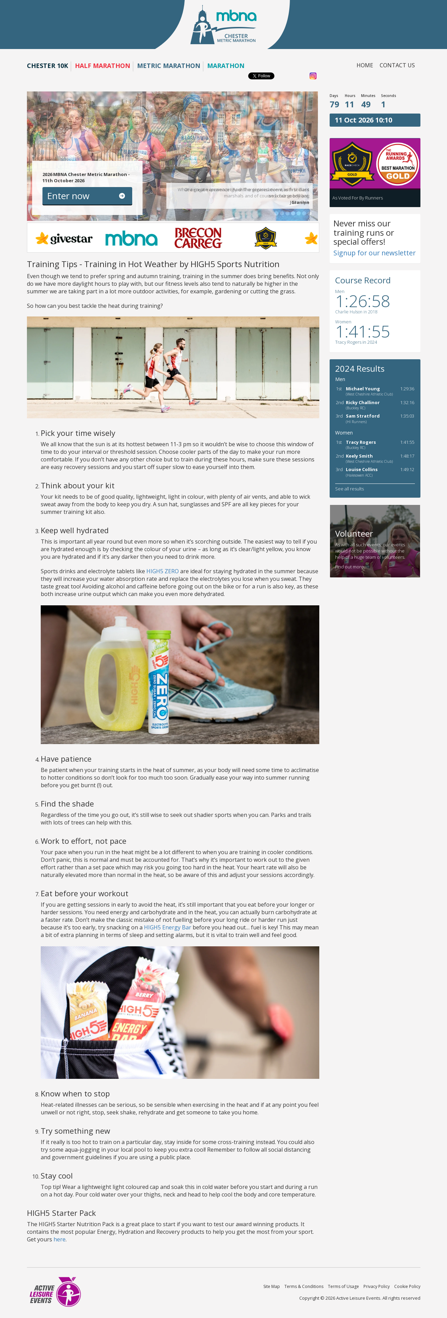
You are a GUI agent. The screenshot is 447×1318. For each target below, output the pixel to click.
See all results (349, 489)
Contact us (397, 65)
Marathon (225, 65)
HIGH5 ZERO (162, 571)
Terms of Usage (343, 1286)
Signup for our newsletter (374, 252)
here (60, 1239)
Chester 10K (47, 65)
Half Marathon (102, 65)
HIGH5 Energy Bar (167, 927)
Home (365, 65)
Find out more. (350, 567)
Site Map (271, 1286)
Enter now (68, 195)
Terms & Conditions (303, 1286)
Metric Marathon (168, 65)
